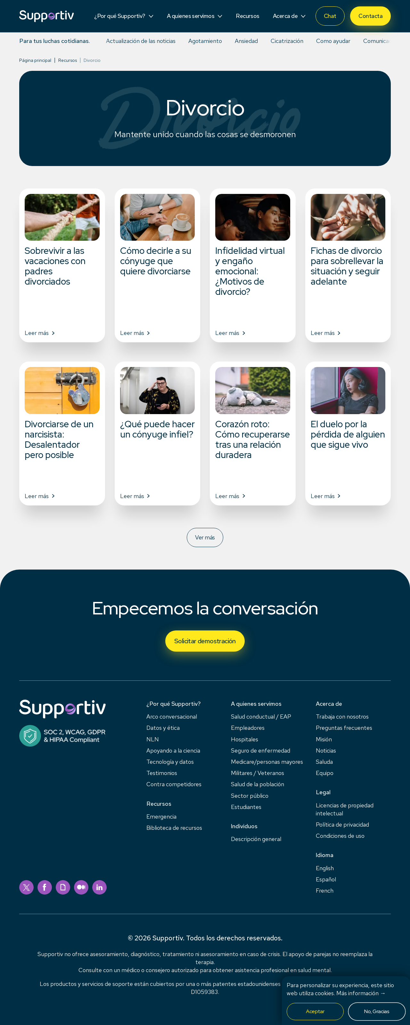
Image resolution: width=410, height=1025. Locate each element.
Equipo (324, 773)
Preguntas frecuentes (344, 727)
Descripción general (256, 839)
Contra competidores (173, 784)
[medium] (81, 887)
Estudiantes (246, 807)
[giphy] (63, 887)
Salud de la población (257, 784)
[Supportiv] (46, 16)
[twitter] (26, 887)
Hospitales (244, 739)
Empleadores (248, 727)
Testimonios (161, 773)
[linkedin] (99, 887)
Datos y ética (163, 727)
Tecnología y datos (170, 761)
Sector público (249, 795)
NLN (152, 739)
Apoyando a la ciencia (173, 750)
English (325, 868)
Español (326, 879)
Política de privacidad (342, 824)
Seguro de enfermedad (260, 750)
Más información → (361, 993)
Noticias (326, 750)
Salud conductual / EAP (261, 716)
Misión (324, 739)
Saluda (324, 761)
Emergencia (161, 816)
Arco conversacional (171, 716)
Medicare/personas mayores (267, 761)
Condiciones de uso (340, 835)
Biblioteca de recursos (174, 827)
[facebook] (44, 887)
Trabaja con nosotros (342, 716)
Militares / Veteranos (257, 773)
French (324, 890)
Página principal (35, 60)
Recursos (67, 60)
